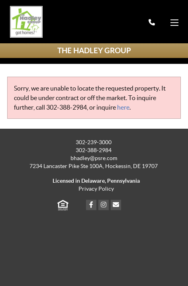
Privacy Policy (96, 189)
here (123, 107)
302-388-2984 (66, 107)
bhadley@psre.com (93, 158)
